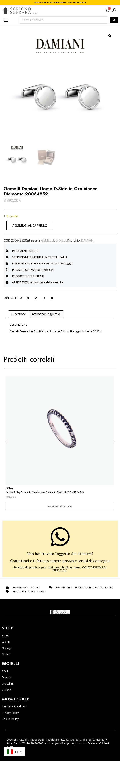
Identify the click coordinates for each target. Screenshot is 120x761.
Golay (9, 488)
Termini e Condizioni (14, 706)
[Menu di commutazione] (6, 20)
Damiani (87, 240)
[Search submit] (114, 20)
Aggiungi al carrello (29, 225)
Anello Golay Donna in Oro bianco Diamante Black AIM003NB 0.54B (45, 492)
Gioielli (62, 240)
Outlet (6, 654)
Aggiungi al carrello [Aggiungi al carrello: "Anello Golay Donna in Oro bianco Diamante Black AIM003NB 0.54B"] (60, 506)
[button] (109, 35)
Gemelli (47, 240)
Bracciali (7, 677)
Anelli (5, 671)
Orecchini (7, 683)
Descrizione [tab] (18, 314)
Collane (6, 690)
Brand (5, 635)
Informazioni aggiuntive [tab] (45, 314)
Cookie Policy (10, 719)
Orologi (6, 648)
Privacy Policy (10, 712)
